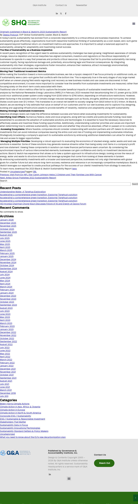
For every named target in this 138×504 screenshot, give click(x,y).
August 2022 (6, 344)
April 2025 (5, 247)
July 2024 (5, 274)
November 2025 (8, 226)
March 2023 (6, 323)
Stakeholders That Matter (13, 422)
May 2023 (5, 317)
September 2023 (8, 305)
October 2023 (7, 302)
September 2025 (8, 232)
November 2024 (8, 262)
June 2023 (5, 314)
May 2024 (5, 280)
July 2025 (5, 238)
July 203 (4, 396)
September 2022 (8, 341)
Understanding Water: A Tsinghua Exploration (23, 192)
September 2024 (8, 268)
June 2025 (5, 241)
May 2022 (5, 354)
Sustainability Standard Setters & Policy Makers (24, 431)
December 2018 (8, 393)
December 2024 (8, 259)
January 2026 (7, 220)
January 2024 (6, 293)
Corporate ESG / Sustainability (15, 416)
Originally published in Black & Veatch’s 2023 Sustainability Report (33, 32)
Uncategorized (17, 171)
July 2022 (5, 347)
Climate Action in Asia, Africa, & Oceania (20, 407)
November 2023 (8, 299)
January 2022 (6, 366)
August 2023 (6, 308)
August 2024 (6, 271)
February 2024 (7, 290)
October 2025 (7, 229)
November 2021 (8, 372)
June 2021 (5, 387)
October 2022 (7, 338)
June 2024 (5, 278)
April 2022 (5, 357)
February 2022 (7, 363)
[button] (133, 23)
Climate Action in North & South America (20, 413)
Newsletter (81, 5)
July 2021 (4, 384)
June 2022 (5, 350)
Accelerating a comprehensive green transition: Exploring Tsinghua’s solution (38, 195)
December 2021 (8, 369)
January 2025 (6, 256)
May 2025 (5, 244)
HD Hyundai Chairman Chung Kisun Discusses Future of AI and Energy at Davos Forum (43, 204)
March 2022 (6, 359)
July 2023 (5, 311)
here (74, 169)
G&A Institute (39, 5)
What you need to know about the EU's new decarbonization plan (33, 437)
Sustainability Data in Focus (14, 425)
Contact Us (61, 5)
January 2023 (6, 329)
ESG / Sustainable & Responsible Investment (22, 419)
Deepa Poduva (10, 35)
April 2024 (5, 284)
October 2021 (7, 375)
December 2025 (8, 223)
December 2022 (8, 332)
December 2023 (8, 296)
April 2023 (5, 320)
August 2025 (6, 235)
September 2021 (8, 378)
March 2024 (6, 287)
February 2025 (7, 253)
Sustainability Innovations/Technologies (20, 428)
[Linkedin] (49, 474)
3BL (35, 171)
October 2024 (7, 265)
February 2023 (7, 326)
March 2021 (6, 390)
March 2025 (6, 250)
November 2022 (8, 335)
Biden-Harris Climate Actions (14, 404)
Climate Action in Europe (12, 410)
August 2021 (6, 381)
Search (3, 181)
